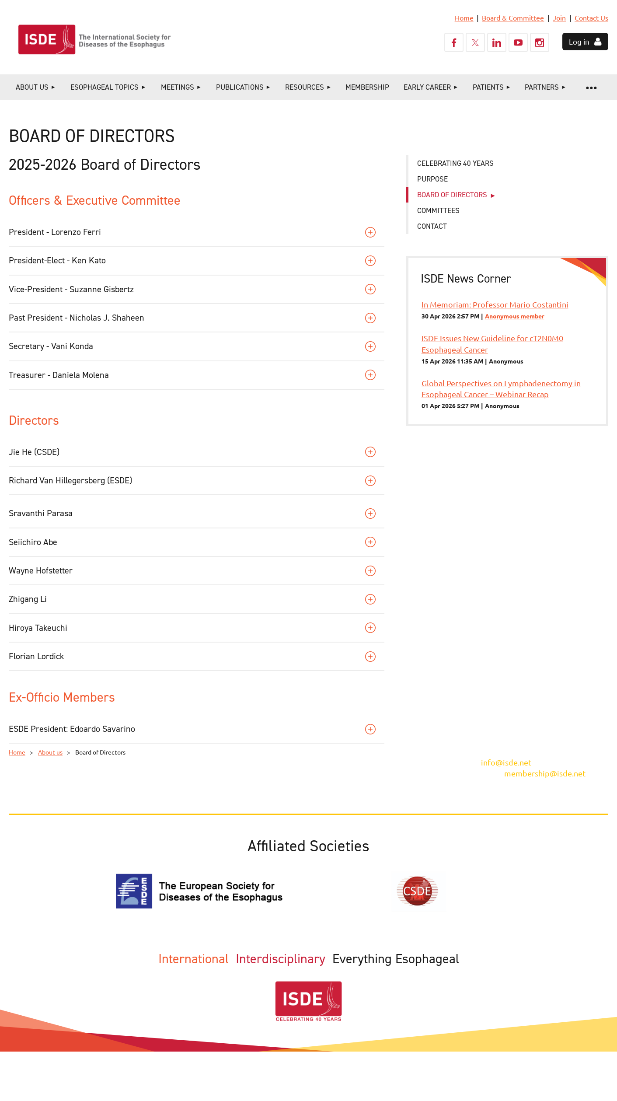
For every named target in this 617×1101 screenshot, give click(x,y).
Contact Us (591, 17)
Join (559, 17)
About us (50, 752)
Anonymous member (514, 316)
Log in (579, 41)
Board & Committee (513, 17)
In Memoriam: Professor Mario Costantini (495, 304)
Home (464, 17)
